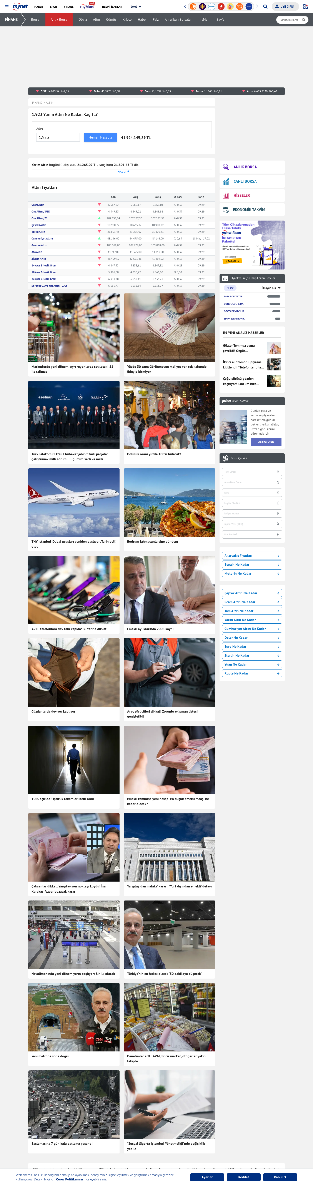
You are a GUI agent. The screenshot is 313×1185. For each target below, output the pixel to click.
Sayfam (221, 19)
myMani (204, 19)
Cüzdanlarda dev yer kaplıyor (53, 711)
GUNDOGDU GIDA (233, 303)
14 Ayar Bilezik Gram (44, 265)
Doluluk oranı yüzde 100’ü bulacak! (154, 454)
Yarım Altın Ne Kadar (252, 620)
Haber (142, 19)
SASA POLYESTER (233, 296)
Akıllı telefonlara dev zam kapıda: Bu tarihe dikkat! (70, 629)
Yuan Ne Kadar (252, 664)
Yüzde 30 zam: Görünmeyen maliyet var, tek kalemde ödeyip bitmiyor (166, 369)
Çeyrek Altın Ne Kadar (252, 593)
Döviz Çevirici (239, 458)
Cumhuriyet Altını (42, 238)
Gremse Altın (39, 245)
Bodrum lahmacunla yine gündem (152, 541)
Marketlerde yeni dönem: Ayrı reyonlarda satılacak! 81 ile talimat (72, 369)
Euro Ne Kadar (252, 646)
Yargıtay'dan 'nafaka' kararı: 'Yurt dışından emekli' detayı (169, 886)
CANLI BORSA (240, 181)
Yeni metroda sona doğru (50, 1056)
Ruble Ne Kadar (252, 673)
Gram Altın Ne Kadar (252, 602)
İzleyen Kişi (269, 288)
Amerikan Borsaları (179, 19)
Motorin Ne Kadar (252, 573)
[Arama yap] (265, 6)
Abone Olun (266, 442)
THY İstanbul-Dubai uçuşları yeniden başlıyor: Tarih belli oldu (74, 544)
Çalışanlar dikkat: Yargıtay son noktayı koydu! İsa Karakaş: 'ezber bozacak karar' (69, 889)
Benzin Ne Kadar (252, 564)
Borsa (35, 19)
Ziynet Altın (39, 259)
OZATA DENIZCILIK (234, 311)
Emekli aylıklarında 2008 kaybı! (151, 629)
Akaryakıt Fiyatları (252, 555)
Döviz (83, 19)
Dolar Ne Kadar (252, 637)
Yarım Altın (38, 232)
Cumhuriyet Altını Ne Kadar (252, 628)
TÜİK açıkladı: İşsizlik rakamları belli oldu (63, 799)
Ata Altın (37, 252)
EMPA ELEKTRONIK (234, 318)
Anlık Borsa (59, 19)
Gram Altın (38, 205)
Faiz (156, 19)
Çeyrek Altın (39, 225)
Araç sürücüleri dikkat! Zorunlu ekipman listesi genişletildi (162, 714)
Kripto (127, 19)
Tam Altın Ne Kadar (252, 611)
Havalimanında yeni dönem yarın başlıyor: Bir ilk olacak (73, 973)
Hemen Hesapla (100, 137)
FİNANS (11, 19)
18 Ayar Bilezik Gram (44, 272)
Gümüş (111, 19)
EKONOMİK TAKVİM (244, 209)
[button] (6, 6)
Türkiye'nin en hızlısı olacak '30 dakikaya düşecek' (164, 973)
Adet (39, 128)
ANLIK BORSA (240, 167)
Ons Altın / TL (40, 218)
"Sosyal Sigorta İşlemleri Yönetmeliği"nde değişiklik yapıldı (166, 1146)
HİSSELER (236, 195)
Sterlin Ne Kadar (252, 655)
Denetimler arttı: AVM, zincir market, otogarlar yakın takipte (166, 1058)
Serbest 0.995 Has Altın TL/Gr (49, 286)
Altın (96, 19)
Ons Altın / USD (41, 211)
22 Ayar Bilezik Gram (44, 279)
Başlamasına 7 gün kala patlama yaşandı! (62, 1143)
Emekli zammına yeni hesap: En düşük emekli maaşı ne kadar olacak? (168, 801)
